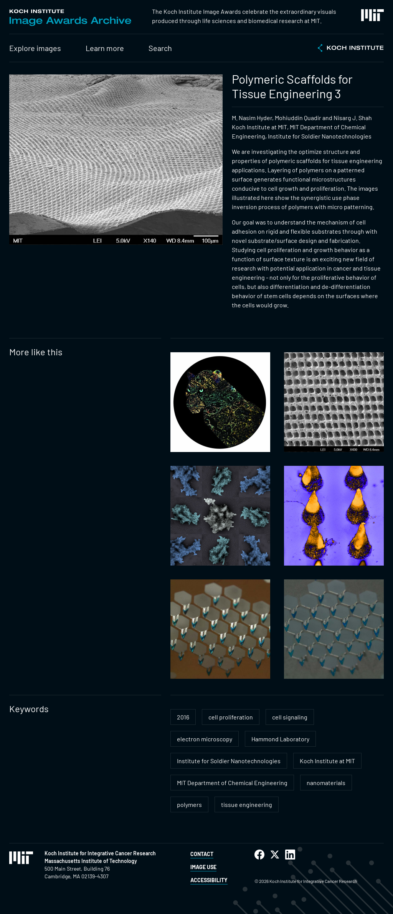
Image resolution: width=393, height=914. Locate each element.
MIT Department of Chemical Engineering (232, 782)
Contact (201, 854)
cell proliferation (230, 717)
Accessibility (209, 880)
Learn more (105, 48)
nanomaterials (326, 782)
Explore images (35, 48)
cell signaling (289, 717)
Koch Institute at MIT (327, 760)
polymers (189, 804)
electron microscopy (204, 738)
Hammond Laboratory (280, 738)
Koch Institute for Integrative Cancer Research (100, 853)
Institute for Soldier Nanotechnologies (229, 760)
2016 (183, 717)
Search (160, 48)
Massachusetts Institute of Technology (91, 861)
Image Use (203, 867)
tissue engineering (246, 804)
